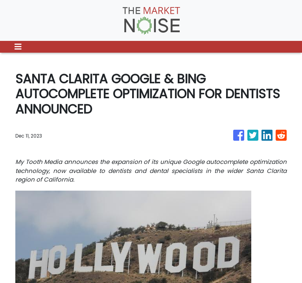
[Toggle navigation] (18, 47)
